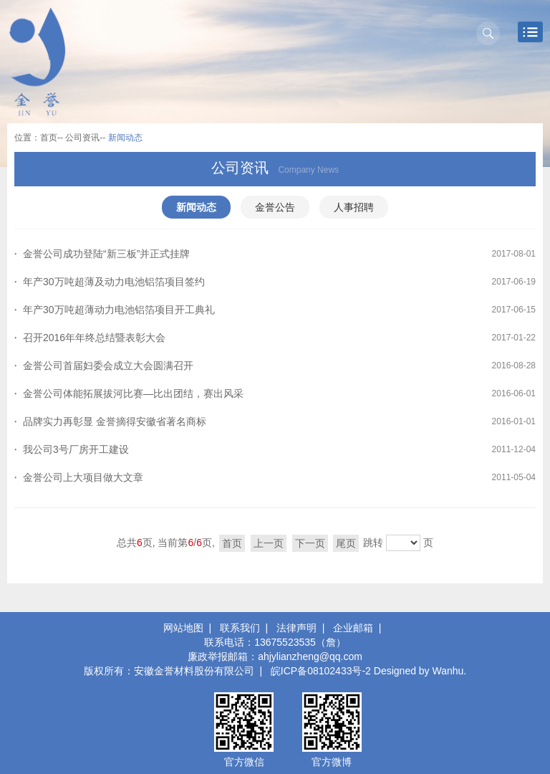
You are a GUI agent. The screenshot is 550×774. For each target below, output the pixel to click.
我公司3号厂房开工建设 (76, 449)
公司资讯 (82, 138)
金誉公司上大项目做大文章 (83, 477)
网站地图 (183, 628)
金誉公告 (275, 207)
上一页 (269, 543)
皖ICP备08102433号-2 (321, 671)
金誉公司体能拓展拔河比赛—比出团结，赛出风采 (133, 393)
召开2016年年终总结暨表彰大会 (94, 337)
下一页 (310, 543)
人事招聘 (354, 207)
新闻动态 (196, 207)
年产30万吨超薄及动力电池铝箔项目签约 (114, 281)
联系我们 (240, 628)
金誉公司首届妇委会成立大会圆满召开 (108, 365)
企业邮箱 (353, 628)
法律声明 (296, 628)
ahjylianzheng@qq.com (310, 656)
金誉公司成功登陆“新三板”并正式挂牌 (106, 253)
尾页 (346, 543)
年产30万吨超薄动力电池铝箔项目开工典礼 (119, 309)
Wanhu (448, 671)
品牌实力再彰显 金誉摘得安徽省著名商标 (114, 421)
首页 (48, 138)
